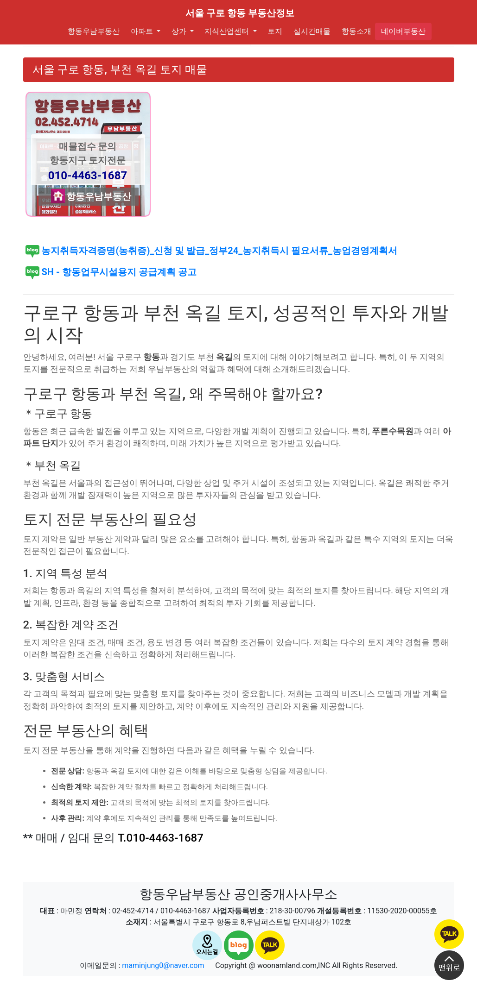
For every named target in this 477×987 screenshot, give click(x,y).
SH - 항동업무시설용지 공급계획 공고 (111, 271)
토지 (273, 30)
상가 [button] (178, 31)
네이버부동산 (403, 31)
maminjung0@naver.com (163, 965)
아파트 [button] (141, 31)
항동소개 (354, 30)
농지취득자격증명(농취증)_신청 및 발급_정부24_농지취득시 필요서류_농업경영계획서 (211, 250)
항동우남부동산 (93, 30)
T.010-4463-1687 (161, 837)
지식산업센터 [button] (226, 31)
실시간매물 (310, 30)
